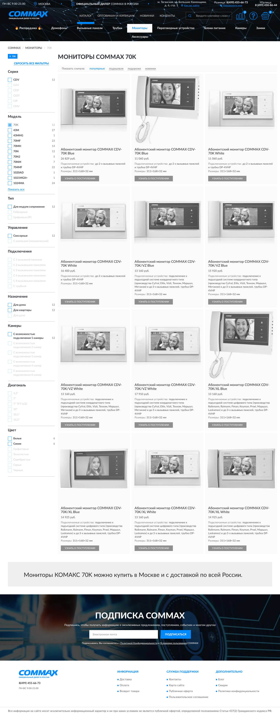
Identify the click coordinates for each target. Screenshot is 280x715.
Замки (260, 28)
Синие (17, 443)
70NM (17, 162)
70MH (17, 146)
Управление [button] (18, 228)
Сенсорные (20, 235)
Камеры (240, 28)
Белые (17, 438)
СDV (16, 79)
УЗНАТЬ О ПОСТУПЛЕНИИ (80, 178)
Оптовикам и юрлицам (116, 16)
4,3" (15, 393)
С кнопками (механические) (30, 241)
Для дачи (19, 315)
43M (16, 130)
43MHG (18, 135)
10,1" (16, 414)
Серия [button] (13, 72)
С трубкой (19, 286)
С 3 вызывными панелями (29, 270)
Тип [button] (11, 198)
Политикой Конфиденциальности (139, 643)
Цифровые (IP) (22, 217)
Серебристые (21, 459)
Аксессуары (140, 36)
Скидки (223, 685)
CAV (16, 85)
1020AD (18, 172)
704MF (17, 167)
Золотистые (21, 454)
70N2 (16, 156)
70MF (17, 141)
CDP (16, 90)
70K (15, 125)
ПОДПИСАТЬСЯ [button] (175, 634)
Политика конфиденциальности (238, 691)
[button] (231, 5)
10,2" (16, 420)
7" (14, 398)
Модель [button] (14, 117)
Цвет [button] (12, 430)
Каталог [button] (85, 16)
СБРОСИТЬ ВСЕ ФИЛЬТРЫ (31, 63)
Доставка (126, 679)
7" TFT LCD (20, 404)
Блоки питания (214, 28)
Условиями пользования (173, 643)
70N (16, 151)
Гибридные (20, 212)
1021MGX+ (20, 178)
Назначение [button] (18, 296)
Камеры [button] (14, 326)
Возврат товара (129, 691)
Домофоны (59, 28)
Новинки (147, 16)
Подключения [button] (20, 251)
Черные (18, 470)
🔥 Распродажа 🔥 (28, 28)
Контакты (167, 16)
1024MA (18, 183)
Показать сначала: (73, 68)
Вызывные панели (90, 28)
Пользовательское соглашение (188, 697)
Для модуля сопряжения (29, 206)
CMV (16, 106)
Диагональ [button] (17, 385)
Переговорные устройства (175, 28)
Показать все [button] (16, 189)
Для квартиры (22, 310)
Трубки (117, 28)
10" (15, 409)
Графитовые (21, 449)
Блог (221, 679)
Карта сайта (176, 685)
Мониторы (139, 28)
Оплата (124, 685)
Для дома (19, 305)
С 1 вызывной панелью (27, 259)
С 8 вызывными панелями (29, 281)
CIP (15, 101)
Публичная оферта (181, 691)
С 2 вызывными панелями (29, 265)
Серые (17, 465)
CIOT (16, 95)
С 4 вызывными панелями (29, 275)
